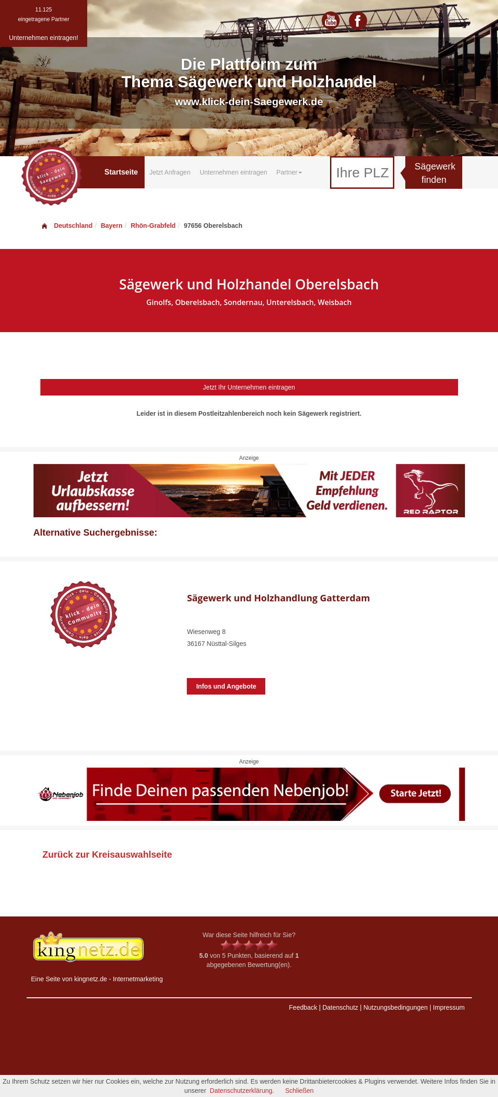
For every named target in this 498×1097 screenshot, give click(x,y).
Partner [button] (289, 172)
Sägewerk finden (434, 173)
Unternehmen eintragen (233, 172)
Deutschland (66, 225)
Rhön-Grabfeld (153, 225)
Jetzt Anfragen (169, 172)
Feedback (303, 1007)
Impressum (448, 1007)
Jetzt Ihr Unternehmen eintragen (249, 387)
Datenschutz (340, 1007)
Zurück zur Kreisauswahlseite (107, 854)
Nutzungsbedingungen (396, 1007)
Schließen (299, 1090)
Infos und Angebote (226, 686)
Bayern (111, 225)
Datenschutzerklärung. (242, 1090)
